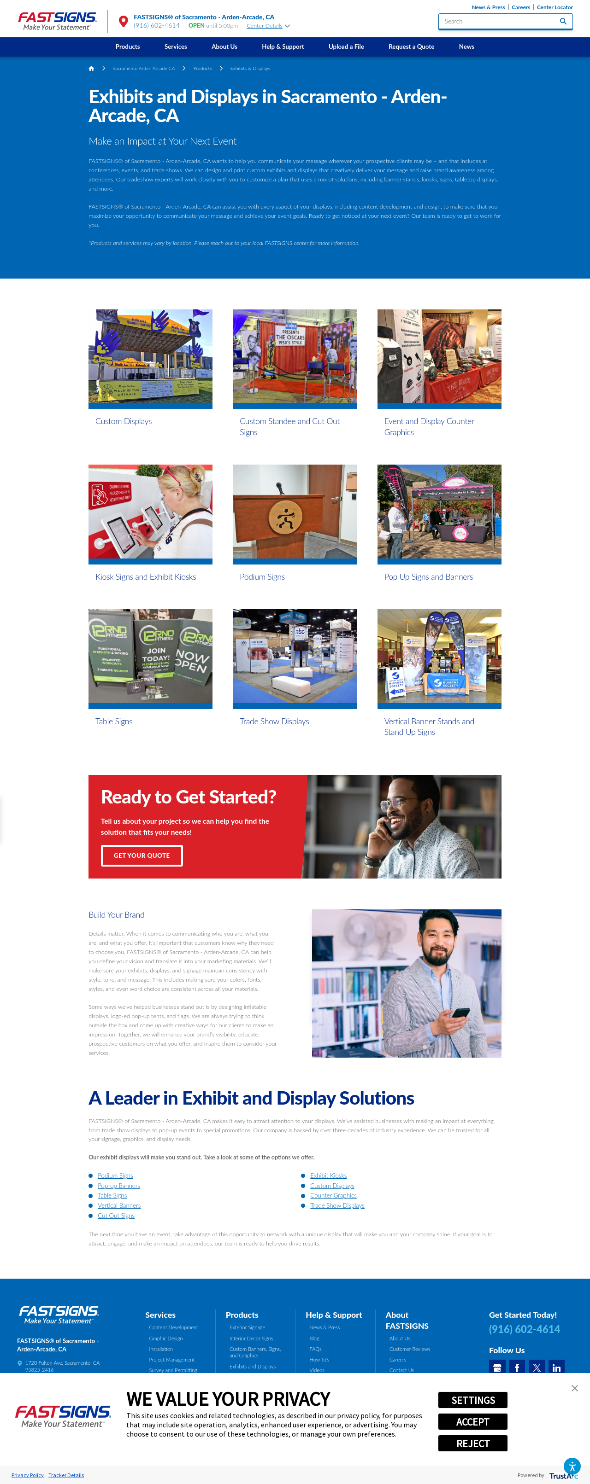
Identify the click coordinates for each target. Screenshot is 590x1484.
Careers (521, 7)
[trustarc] (563, 1475)
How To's (320, 1359)
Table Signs (112, 1195)
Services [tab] (160, 1314)
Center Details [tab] (268, 25)
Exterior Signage (247, 1327)
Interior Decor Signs (251, 1338)
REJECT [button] (473, 1443)
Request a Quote (411, 46)
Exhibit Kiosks (328, 1175)
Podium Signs (115, 1175)
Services (176, 46)
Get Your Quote (142, 855)
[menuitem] (127, 46)
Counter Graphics (333, 1195)
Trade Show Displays (337, 1205)
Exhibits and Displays (253, 1366)
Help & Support (283, 46)
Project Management (172, 1359)
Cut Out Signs (116, 1215)
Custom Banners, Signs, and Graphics (255, 1352)
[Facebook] (517, 1368)
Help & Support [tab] (334, 1314)
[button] (572, 1466)
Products (128, 46)
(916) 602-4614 (157, 25)
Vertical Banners (119, 1205)
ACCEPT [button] (473, 1421)
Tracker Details (66, 1475)
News (467, 46)
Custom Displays (332, 1185)
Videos (317, 1370)
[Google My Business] (497, 1368)
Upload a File (346, 46)
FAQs (316, 1349)
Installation (161, 1349)
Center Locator (555, 7)
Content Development (173, 1327)
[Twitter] (537, 1368)
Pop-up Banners (119, 1185)
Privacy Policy (28, 1475)
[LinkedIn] (557, 1368)
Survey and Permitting (173, 1370)
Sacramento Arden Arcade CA (144, 68)
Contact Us (401, 1370)
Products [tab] (242, 1314)
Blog (314, 1338)
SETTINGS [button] (473, 1400)
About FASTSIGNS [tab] (407, 1320)
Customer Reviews (410, 1349)
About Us (224, 46)
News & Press (488, 7)
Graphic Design (166, 1338)
